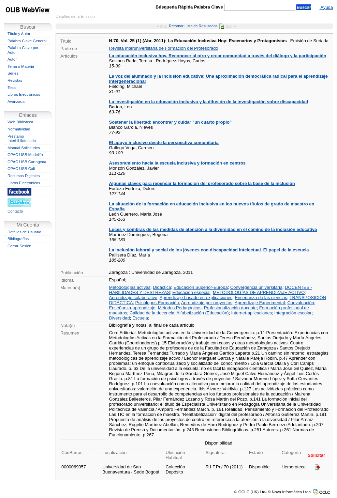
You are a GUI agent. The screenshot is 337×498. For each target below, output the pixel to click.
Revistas (15, 80)
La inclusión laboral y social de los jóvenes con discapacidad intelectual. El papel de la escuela (209, 249)
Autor (12, 59)
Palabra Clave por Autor (23, 50)
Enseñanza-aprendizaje (132, 307)
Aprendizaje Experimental (260, 302)
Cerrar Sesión (19, 246)
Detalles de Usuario (24, 232)
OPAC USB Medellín (25, 155)
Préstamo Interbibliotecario (22, 138)
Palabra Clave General (27, 41)
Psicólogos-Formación (157, 302)
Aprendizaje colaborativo (133, 297)
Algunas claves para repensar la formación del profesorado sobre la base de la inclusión (202, 183)
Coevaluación (300, 302)
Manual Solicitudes (24, 148)
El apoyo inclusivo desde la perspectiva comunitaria (164, 142)
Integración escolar (292, 312)
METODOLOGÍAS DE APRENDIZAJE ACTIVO (259, 292)
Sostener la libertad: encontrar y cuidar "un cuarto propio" (170, 122)
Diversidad (119, 318)
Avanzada (16, 101)
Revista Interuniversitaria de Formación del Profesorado (163, 48)
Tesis (12, 87)
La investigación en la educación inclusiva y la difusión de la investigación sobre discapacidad (208, 101)
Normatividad (19, 129)
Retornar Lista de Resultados (196, 26)
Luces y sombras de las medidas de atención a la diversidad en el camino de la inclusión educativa (213, 229)
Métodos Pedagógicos (180, 307)
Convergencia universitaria (256, 287)
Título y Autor (19, 34)
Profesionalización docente (230, 307)
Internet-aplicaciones (251, 312)
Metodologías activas (130, 287)
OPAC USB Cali (21, 169)
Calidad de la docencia (152, 312)
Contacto (15, 211)
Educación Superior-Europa (201, 287)
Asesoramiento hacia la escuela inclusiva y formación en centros (177, 163)
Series (13, 73)
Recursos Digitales (24, 176)
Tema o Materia (21, 66)
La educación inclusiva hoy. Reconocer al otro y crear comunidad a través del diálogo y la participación (217, 55)
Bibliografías (18, 239)
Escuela (140, 318)
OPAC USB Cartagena (27, 162)
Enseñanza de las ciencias (261, 297)
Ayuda (326, 7)
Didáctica (162, 287)
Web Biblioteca (20, 122)
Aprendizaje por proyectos (206, 302)
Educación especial (191, 292)
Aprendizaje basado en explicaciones (196, 297)
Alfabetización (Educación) (202, 312)
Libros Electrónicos (24, 94)
